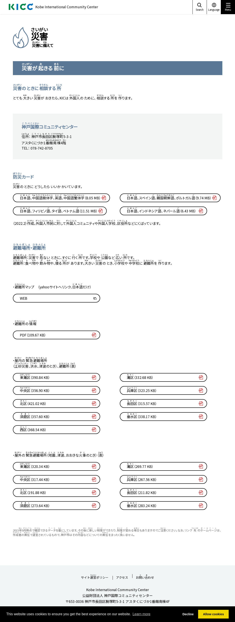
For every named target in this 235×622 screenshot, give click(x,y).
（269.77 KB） (140, 465)
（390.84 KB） (35, 376)
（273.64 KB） (35, 505)
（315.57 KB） (142, 403)
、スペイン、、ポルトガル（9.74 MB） (169, 197)
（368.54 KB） (33, 429)
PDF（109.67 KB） (33, 335)
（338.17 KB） (142, 416)
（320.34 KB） (35, 465)
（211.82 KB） (142, 492)
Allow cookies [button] (213, 614)
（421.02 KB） (33, 403)
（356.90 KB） (35, 390)
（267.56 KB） (142, 479)
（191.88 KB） (33, 492)
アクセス (122, 578)
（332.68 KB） (140, 376)
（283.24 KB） (142, 505)
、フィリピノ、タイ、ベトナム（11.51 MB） (59, 210)
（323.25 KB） (142, 390)
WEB (23, 298)
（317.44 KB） (35, 479)
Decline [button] (188, 614)
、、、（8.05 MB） (60, 197)
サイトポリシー (94, 576)
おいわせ (145, 576)
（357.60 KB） (35, 416)
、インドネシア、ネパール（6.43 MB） (161, 210)
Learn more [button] (141, 614)
